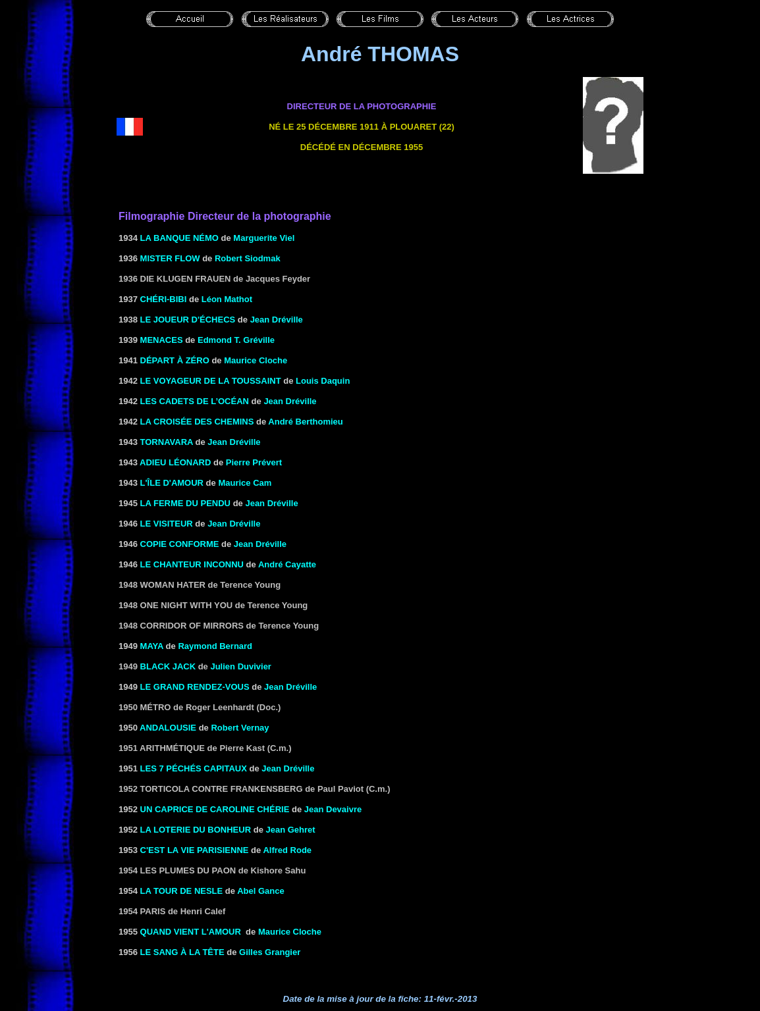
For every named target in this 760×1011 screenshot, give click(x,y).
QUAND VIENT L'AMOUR (190, 932)
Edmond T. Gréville (236, 340)
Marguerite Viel (263, 238)
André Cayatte (287, 564)
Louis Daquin (323, 381)
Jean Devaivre (333, 809)
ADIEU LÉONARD (175, 462)
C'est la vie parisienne (194, 850)
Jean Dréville (276, 319)
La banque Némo (179, 238)
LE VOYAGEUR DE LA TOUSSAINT (210, 381)
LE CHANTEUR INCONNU (192, 564)
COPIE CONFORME (179, 544)
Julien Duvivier (240, 666)
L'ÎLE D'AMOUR (172, 483)
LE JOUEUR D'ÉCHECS (188, 319)
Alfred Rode (287, 850)
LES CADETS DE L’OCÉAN (194, 401)
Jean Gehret (290, 830)
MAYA (151, 646)
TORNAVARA (166, 442)
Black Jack (168, 666)
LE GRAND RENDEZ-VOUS (195, 687)
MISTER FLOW (170, 258)
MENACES (161, 340)
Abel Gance (261, 891)
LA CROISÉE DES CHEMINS (197, 422)
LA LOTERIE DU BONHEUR (196, 830)
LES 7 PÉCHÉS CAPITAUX (193, 768)
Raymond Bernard (215, 646)
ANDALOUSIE (168, 728)
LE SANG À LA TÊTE (182, 952)
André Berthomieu (305, 422)
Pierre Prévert (254, 462)
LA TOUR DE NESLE (181, 891)
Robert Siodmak (248, 258)
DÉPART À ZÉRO (174, 360)
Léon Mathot (227, 299)
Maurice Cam (244, 483)
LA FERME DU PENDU (185, 503)
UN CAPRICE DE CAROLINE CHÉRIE (215, 809)
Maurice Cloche (255, 360)
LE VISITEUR (166, 524)
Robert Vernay (240, 728)
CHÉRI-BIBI (163, 299)
